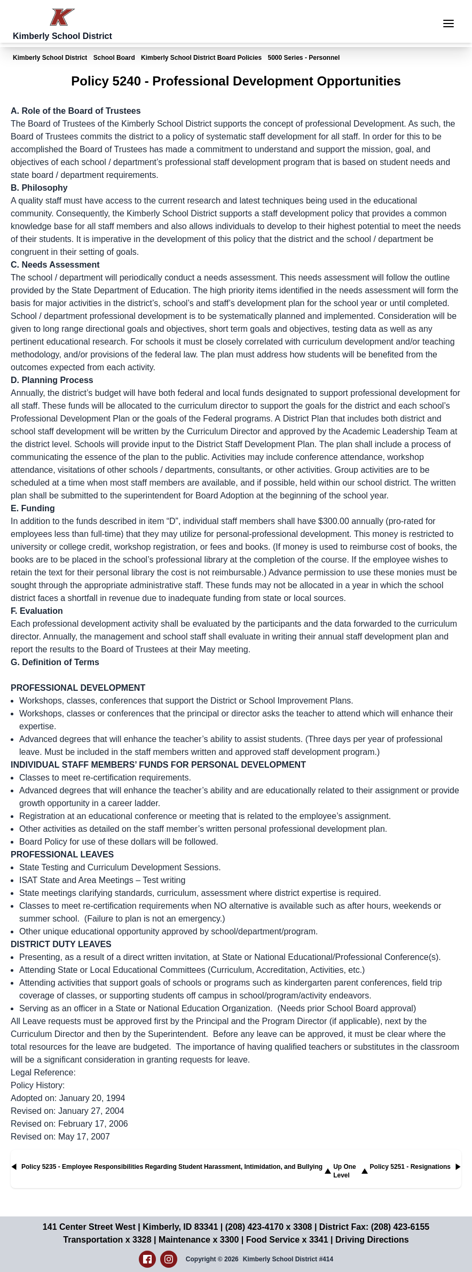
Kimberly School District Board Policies (201, 57)
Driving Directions (372, 1239)
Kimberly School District (50, 57)
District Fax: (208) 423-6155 (374, 1226)
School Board (114, 57)
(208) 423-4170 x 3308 (268, 1226)
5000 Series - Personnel (304, 57)
